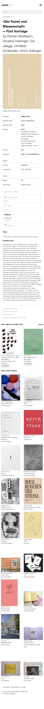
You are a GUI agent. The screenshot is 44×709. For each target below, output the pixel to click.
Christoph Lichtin (32, 146)
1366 (25, 541)
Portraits (3, 541)
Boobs (25, 404)
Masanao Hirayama (8, 475)
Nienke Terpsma (7, 361)
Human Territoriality (29, 473)
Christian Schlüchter (28, 141)
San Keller (28, 680)
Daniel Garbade (30, 577)
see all (40, 325)
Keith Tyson (27, 437)
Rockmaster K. (30, 509)
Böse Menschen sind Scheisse (32, 507)
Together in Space (29, 643)
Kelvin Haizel (6, 406)
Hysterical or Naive (29, 678)
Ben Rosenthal (7, 441)
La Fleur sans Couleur (30, 609)
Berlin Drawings (5, 609)
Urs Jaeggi (24, 139)
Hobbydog (6, 680)
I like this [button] (8, 205)
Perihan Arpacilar (7, 543)
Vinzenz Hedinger (15, 41)
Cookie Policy (24, 692)
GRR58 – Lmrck (6, 507)
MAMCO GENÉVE (6, 643)
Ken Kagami (29, 406)
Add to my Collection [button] (11, 191)
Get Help (23, 687)
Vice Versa (14, 312)
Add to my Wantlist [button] (11, 197)
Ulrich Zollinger (30, 51)
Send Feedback (15, 687)
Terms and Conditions (9, 693)
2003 (22, 125)
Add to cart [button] (9, 225)
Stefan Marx (6, 611)
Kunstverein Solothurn (28, 132)
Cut (25, 575)
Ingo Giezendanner (8, 509)
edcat (10, 315)
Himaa (27, 543)
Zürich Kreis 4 (5, 575)
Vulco (2, 678)
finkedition (19, 318)
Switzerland (30, 121)
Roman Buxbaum (19, 36)
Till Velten (28, 361)
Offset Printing (26, 185)
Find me (3, 473)
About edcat (6, 687)
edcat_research (12, 318)
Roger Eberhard (30, 475)
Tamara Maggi (7, 577)
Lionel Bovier (6, 645)
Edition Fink (18, 325)
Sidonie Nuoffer (30, 611)
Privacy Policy (16, 692)
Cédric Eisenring (30, 645)
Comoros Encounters (7, 404)
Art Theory (6, 17)
